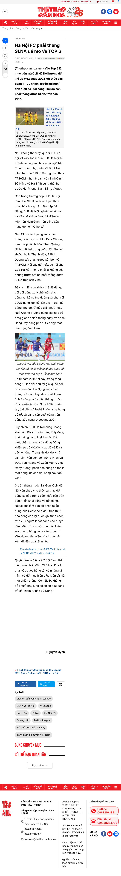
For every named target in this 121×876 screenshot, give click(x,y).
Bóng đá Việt (37, 22)
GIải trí (83, 22)
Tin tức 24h (15, 22)
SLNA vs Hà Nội (26, 705)
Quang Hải (23, 720)
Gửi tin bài (102, 2)
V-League (37, 28)
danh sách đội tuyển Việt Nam (33, 734)
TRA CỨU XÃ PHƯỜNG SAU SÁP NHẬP (75, 2)
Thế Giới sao (93, 22)
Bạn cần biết (106, 22)
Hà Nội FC (50, 713)
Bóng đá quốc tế (52, 22)
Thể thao (26, 22)
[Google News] (51, 61)
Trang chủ (7, 28)
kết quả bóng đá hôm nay (31, 727)
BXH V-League (42, 720)
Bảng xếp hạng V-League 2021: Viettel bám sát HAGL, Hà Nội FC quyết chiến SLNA (42, 551)
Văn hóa (65, 22)
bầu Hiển (22, 713)
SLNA (35, 713)
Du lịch (74, 22)
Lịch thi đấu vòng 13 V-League (34, 698)
